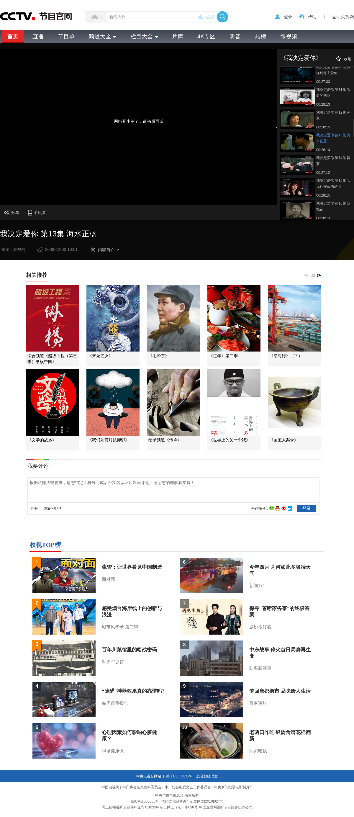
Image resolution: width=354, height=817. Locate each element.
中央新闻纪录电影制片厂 (233, 787)
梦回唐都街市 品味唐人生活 (280, 691)
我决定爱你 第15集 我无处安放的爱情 (333, 184)
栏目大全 (144, 36)
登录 (287, 16)
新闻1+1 (257, 585)
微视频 (288, 36)
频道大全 (102, 36)
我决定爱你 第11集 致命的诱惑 (333, 93)
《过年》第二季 (223, 356)
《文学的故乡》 (41, 440)
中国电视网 (110, 787)
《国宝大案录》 (283, 440)
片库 (177, 36)
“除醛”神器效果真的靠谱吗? (133, 691)
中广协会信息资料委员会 (141, 787)
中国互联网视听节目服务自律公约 (225, 807)
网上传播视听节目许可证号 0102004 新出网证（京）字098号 (150, 807)
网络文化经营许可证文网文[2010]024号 (192, 801)
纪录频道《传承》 (164, 440)
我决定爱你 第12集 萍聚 (333, 115)
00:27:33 (323, 82)
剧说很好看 (260, 627)
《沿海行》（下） (285, 356)
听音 (235, 36)
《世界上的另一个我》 (229, 440)
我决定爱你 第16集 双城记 (333, 206)
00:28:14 (323, 150)
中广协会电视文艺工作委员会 (188, 787)
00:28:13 (323, 104)
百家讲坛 (258, 703)
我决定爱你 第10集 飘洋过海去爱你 (333, 70)
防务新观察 (260, 668)
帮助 (312, 16)
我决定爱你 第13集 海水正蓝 (333, 138)
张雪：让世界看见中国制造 (132, 567)
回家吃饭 (258, 751)
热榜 (210, 16)
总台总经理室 (207, 776)
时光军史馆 (113, 662)
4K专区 (206, 36)
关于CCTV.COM (179, 776)
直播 (38, 36)
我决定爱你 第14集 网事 (333, 161)
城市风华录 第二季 (120, 627)
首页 (12, 36)
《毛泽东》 (158, 356)
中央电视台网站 (148, 776)
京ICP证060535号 (145, 801)
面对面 (108, 579)
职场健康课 (113, 751)
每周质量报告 (115, 703)
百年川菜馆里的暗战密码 (129, 650)
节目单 (66, 36)
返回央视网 (343, 16)
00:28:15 (323, 127)
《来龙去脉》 (100, 356)
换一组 (309, 275)
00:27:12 (323, 173)
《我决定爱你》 (301, 58)
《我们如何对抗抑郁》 (108, 440)
